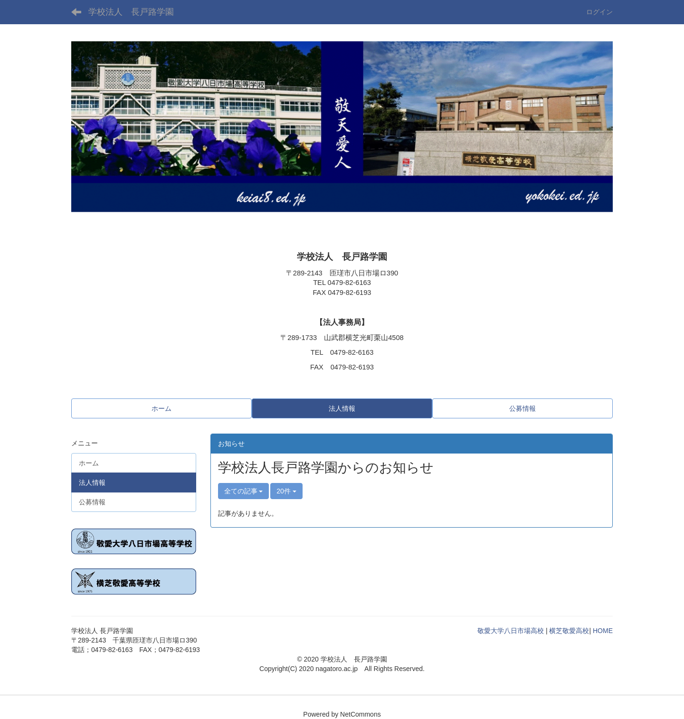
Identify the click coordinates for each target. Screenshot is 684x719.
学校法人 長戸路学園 (131, 12)
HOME (603, 630)
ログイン (599, 12)
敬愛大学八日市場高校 (510, 630)
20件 (286, 491)
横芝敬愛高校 (569, 630)
